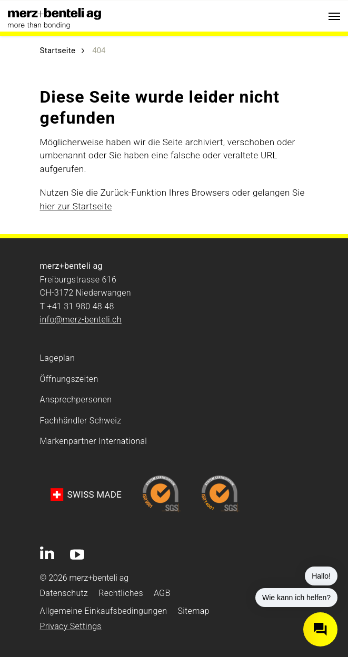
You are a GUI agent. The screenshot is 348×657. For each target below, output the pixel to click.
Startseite (58, 50)
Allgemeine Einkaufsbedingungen (103, 611)
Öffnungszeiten (69, 379)
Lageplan (57, 358)
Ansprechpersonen (76, 400)
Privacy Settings (71, 626)
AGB (162, 593)
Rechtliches (120, 593)
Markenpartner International (93, 441)
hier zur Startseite (76, 206)
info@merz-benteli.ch (81, 320)
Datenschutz (64, 593)
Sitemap (193, 611)
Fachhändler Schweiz (81, 421)
